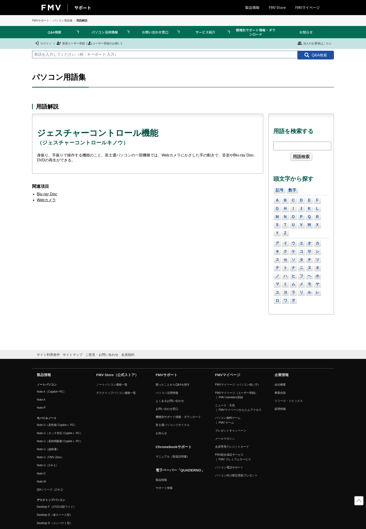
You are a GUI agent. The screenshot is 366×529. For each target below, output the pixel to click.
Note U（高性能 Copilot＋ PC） (57, 425)
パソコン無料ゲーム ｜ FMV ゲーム (228, 420)
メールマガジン (225, 438)
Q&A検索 (54, 32)
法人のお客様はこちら (314, 43)
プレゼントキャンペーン (230, 430)
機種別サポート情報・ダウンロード (255, 32)
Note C (41, 473)
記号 (280, 190)
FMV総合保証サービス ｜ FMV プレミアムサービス (233, 457)
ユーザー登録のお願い (104, 43)
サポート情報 (164, 488)
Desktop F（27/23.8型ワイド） (56, 506)
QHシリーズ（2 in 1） (51, 489)
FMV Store (277, 7)
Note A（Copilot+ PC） (51, 391)
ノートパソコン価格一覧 (111, 384)
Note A (41, 399)
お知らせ (306, 32)
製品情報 (252, 7)
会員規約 (127, 355)
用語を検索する (293, 131)
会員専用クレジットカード (232, 446)
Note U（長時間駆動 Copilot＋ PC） (60, 441)
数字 (292, 190)
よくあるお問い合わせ (170, 401)
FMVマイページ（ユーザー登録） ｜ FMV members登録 (236, 395)
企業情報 (281, 375)
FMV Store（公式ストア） (117, 375)
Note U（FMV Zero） (50, 457)
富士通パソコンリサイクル (173, 425)
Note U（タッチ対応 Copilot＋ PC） (60, 433)
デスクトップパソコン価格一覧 (116, 393)
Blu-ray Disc (47, 194)
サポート (82, 7)
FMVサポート (40, 20)
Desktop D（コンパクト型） (55, 523)
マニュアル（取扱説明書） (173, 456)
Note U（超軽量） (48, 449)
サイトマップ (73, 355)
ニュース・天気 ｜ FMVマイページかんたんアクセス (238, 407)
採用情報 (280, 409)
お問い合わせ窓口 (155, 32)
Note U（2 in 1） (47, 465)
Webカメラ (46, 200)
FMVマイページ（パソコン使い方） (238, 384)
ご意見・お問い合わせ (101, 355)
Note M (41, 481)
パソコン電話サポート (229, 467)
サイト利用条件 (48, 355)
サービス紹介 (205, 32)
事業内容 (280, 393)
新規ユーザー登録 (70, 43)
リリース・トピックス (288, 401)
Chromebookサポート (174, 447)
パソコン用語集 (63, 20)
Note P (41, 407)
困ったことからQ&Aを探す (173, 384)
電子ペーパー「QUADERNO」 (180, 470)
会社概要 (280, 384)
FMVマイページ (307, 7)
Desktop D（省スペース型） (55, 514)
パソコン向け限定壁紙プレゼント (236, 475)
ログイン (43, 43)
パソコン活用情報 (105, 32)
